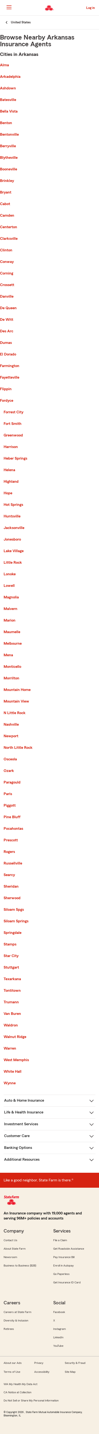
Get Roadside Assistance (68, 1248)
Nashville (11, 724)
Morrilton (11, 678)
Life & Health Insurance (23, 1112)
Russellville (13, 863)
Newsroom (10, 1257)
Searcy (9, 875)
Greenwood (13, 435)
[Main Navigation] (9, 7)
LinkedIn (58, 1337)
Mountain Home (17, 690)
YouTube (58, 1345)
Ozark (9, 771)
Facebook (59, 1312)
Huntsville (12, 516)
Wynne (10, 1083)
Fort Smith (12, 424)
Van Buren (12, 1014)
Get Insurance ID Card (67, 1282)
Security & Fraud (75, 1362)
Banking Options (18, 1148)
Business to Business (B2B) (20, 1265)
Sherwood (12, 898)
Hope (8, 493)
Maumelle (12, 632)
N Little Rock (15, 713)
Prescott (11, 840)
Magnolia (11, 597)
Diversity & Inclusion (16, 1320)
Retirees (9, 1328)
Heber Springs (15, 458)
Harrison (11, 447)
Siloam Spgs (14, 909)
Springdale (12, 933)
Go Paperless (61, 1274)
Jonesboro (12, 539)
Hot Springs (13, 505)
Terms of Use (12, 1371)
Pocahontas (13, 829)
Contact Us (10, 1240)
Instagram (59, 1328)
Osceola (10, 759)
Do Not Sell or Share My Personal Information (31, 1400)
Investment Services (21, 1124)
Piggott (10, 805)
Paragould (12, 782)
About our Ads (13, 1362)
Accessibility (41, 1371)
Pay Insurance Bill (63, 1257)
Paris (8, 794)
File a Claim (60, 1240)
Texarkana (12, 979)
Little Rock (13, 562)
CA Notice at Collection (17, 1392)
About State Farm (15, 1248)
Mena (8, 655)
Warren (10, 1048)
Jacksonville (14, 528)
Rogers (9, 852)
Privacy (38, 1362)
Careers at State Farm (17, 1312)
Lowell (9, 586)
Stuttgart (11, 967)
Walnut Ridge (15, 1037)
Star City (11, 956)
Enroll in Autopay (63, 1265)
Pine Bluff (12, 817)
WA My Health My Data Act (20, 1384)
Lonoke (10, 574)
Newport (11, 736)
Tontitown (12, 990)
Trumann (11, 1002)
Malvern (10, 609)
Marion (9, 620)
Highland (11, 481)
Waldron (11, 1025)
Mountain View (16, 701)
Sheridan (11, 886)
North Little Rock (18, 748)
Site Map (70, 1371)
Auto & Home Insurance (24, 1100)
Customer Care (17, 1136)
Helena (9, 470)
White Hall (12, 1071)
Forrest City (13, 412)
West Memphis (16, 1060)
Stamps (10, 944)
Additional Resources (22, 1159)
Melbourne (13, 643)
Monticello (12, 667)
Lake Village (14, 551)
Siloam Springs (16, 921)
